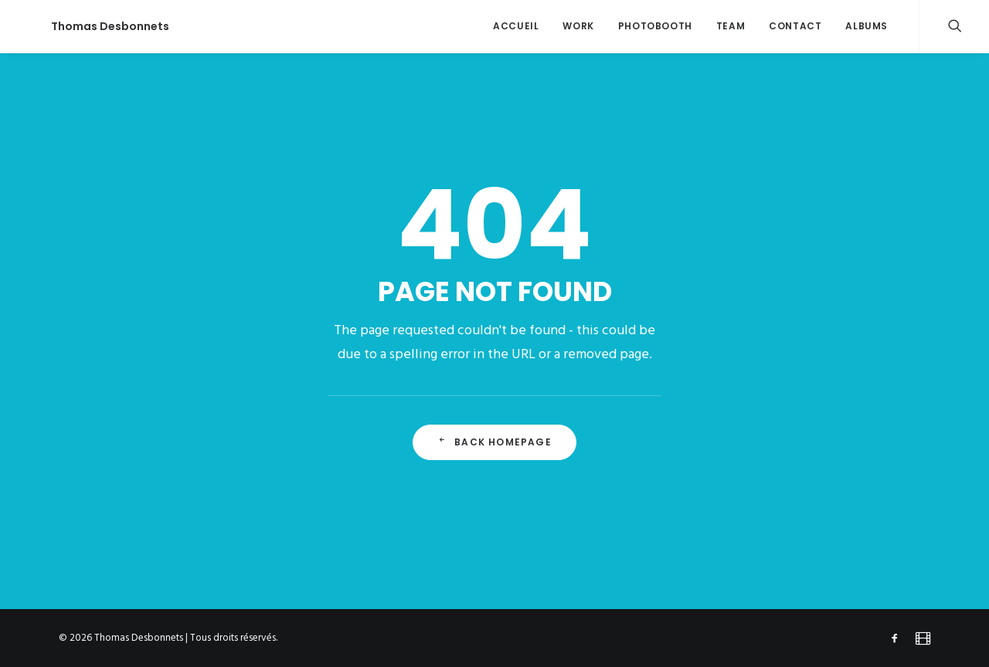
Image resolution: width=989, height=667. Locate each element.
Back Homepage (494, 442)
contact (795, 25)
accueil (516, 25)
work (577, 25)
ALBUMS (866, 25)
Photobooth (655, 25)
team (730, 25)
